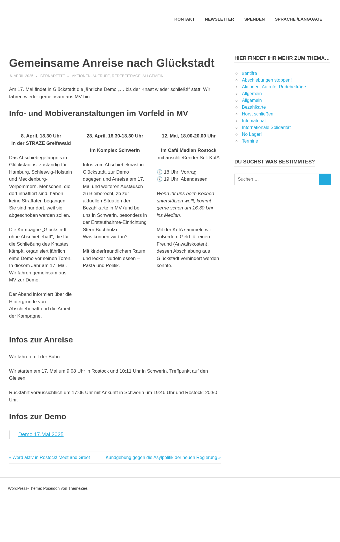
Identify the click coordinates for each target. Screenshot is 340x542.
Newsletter (219, 19)
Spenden (254, 19)
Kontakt (184, 19)
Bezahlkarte (254, 107)
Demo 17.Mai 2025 (41, 434)
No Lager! (252, 134)
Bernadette (52, 76)
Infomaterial (254, 120)
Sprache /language (301, 19)
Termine (250, 141)
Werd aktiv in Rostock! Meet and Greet (51, 457)
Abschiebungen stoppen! (267, 80)
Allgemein (152, 76)
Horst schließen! (258, 114)
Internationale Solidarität (266, 127)
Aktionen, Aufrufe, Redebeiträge (106, 76)
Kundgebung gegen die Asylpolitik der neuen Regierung (161, 457)
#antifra (249, 73)
